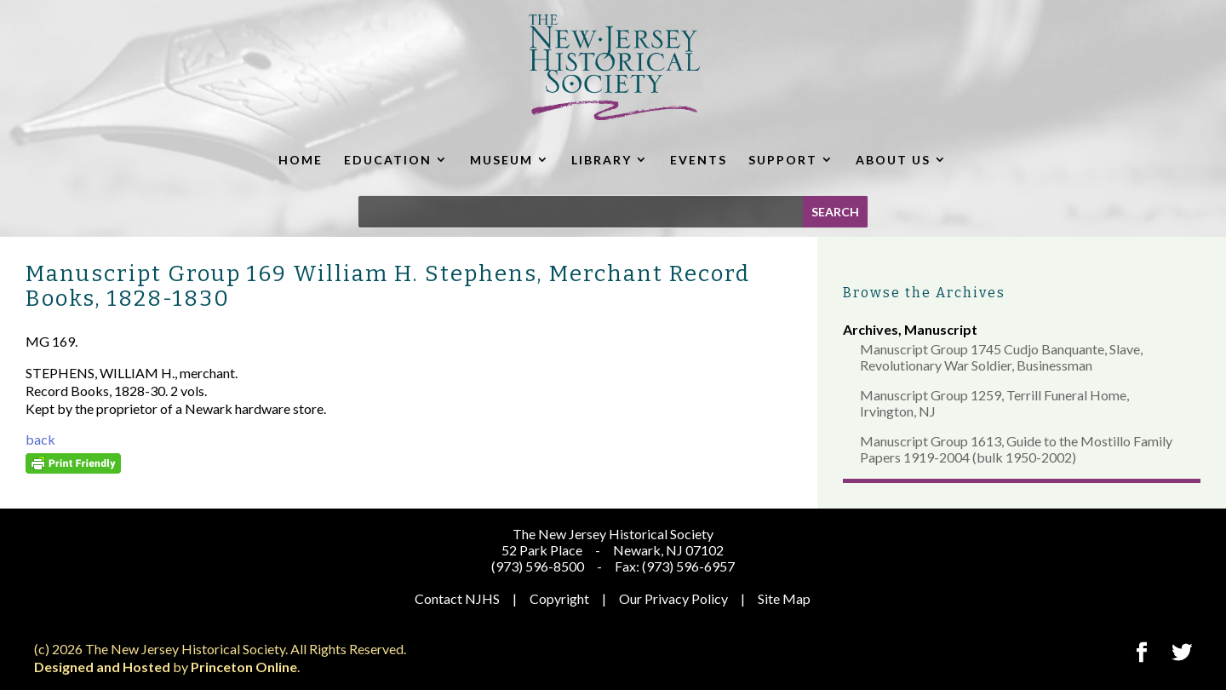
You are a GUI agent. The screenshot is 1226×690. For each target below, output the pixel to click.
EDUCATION (388, 159)
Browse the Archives (924, 293)
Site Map (784, 598)
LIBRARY (601, 159)
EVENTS (698, 159)
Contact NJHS (457, 598)
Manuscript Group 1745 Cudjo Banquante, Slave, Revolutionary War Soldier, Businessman (1001, 357)
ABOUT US (893, 159)
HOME (300, 159)
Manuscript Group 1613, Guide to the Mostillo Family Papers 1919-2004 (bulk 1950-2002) (1016, 449)
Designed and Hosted (102, 666)
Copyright (559, 598)
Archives (870, 329)
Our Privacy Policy (673, 598)
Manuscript (940, 329)
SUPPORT (782, 159)
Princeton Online (244, 666)
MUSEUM (501, 159)
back (40, 439)
